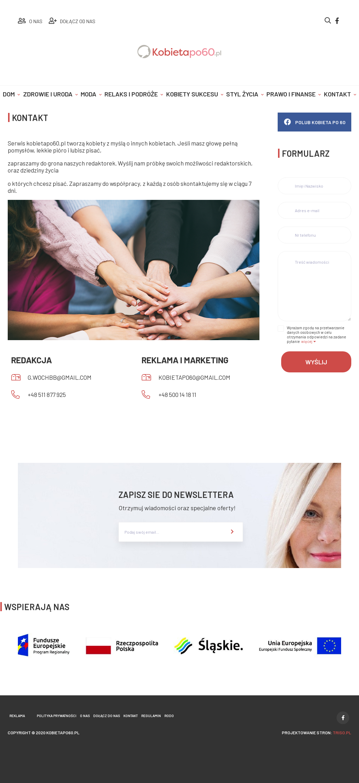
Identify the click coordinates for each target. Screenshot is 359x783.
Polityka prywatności (56, 716)
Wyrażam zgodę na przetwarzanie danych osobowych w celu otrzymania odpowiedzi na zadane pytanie (316, 334)
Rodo (169, 716)
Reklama (17, 716)
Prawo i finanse (291, 94)
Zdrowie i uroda (48, 94)
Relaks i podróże (131, 94)
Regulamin (151, 716)
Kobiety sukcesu (192, 94)
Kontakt (337, 94)
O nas (85, 716)
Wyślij (316, 362)
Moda (88, 94)
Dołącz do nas (106, 716)
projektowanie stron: (316, 732)
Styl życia (242, 94)
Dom (9, 94)
